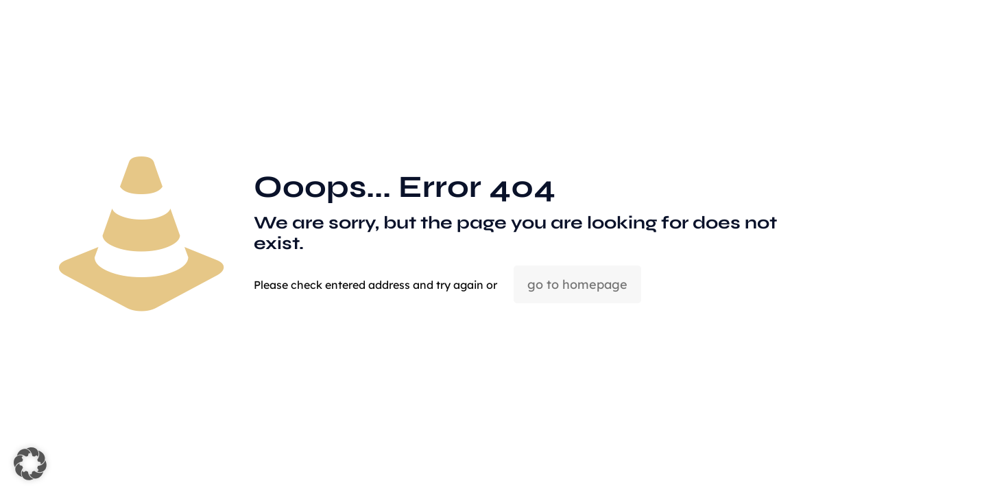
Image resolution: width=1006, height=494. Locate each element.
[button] (30, 464)
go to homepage (577, 284)
